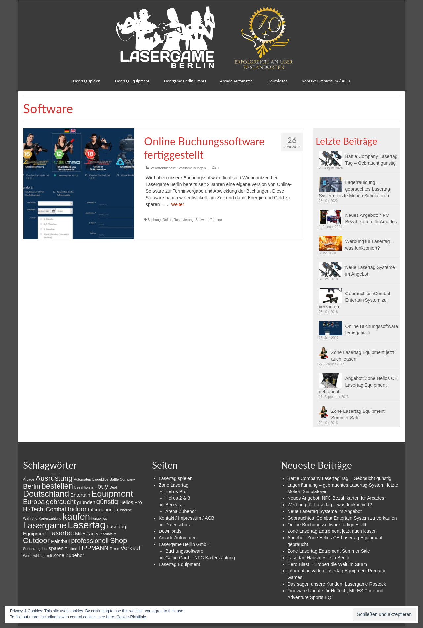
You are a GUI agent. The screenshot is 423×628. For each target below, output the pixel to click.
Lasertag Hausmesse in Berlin (318, 557)
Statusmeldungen (191, 168)
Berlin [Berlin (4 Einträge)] (31, 486)
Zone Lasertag (173, 485)
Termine (216, 220)
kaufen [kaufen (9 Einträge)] (76, 516)
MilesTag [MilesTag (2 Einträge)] (85, 533)
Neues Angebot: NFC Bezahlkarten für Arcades (371, 218)
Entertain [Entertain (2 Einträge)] (80, 495)
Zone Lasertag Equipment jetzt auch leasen (363, 356)
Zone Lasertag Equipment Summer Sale (358, 414)
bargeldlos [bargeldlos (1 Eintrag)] (100, 479)
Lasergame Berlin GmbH (184, 544)
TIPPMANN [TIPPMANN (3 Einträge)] (93, 548)
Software (201, 220)
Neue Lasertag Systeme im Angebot (370, 271)
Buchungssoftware (184, 551)
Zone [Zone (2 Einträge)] (58, 555)
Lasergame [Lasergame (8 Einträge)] (44, 525)
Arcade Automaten (178, 537)
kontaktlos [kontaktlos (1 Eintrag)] (99, 518)
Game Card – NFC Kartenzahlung (200, 557)
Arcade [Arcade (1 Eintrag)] (28, 479)
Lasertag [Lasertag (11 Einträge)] (86, 524)
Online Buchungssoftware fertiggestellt (371, 329)
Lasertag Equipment (179, 564)
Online (167, 220)
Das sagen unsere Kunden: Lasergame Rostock (337, 584)
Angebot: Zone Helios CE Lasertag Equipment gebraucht (358, 385)
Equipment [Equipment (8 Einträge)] (112, 494)
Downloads (170, 531)
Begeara (174, 504)
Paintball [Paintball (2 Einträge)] (60, 541)
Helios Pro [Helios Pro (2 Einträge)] (130, 502)
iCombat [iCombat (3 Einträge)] (55, 509)
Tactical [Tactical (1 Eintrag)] (71, 549)
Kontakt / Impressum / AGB (186, 518)
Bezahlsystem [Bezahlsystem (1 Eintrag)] (85, 487)
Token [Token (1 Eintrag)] (114, 549)
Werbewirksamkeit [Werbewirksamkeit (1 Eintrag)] (37, 556)
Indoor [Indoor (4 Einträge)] (77, 509)
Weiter (177, 204)
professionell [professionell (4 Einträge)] (90, 540)
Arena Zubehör (180, 511)
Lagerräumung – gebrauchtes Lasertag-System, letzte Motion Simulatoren (355, 189)
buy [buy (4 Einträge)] (102, 486)
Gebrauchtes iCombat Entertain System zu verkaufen (354, 300)
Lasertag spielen (176, 478)
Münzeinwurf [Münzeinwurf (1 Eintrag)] (106, 534)
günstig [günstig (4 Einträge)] (107, 501)
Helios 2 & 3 (177, 498)
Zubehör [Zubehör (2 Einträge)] (75, 555)
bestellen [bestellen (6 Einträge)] (57, 485)
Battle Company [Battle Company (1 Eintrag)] (122, 479)
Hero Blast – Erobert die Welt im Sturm (327, 564)
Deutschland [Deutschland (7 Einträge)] (46, 493)
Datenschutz (178, 524)
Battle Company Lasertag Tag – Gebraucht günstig (371, 160)
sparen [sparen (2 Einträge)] (56, 548)
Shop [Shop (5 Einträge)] (118, 540)
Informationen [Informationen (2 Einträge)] (103, 509)
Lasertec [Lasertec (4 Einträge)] (61, 533)
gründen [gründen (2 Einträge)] (86, 502)
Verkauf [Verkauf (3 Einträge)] (130, 548)
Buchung (154, 220)
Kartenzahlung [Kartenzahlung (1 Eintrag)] (50, 518)
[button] (332, 158)
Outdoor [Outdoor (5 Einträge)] (36, 540)
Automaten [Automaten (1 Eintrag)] (82, 479)
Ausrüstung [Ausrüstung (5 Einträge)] (54, 478)
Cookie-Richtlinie (131, 617)
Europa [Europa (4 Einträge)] (34, 501)
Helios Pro (176, 491)
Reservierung (183, 220)
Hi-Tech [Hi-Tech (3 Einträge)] (33, 509)
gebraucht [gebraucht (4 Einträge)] (61, 501)
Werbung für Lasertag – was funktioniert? (369, 245)
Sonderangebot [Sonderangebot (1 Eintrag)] (35, 549)
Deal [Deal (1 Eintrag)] (113, 487)
